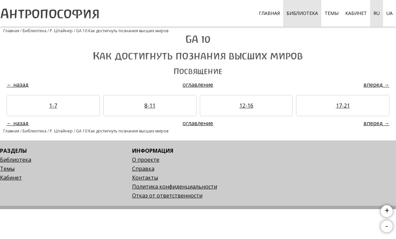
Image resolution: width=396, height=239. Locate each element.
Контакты (145, 177)
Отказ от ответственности (167, 195)
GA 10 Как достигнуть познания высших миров (122, 31)
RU (376, 13)
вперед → (376, 84)
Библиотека (302, 13)
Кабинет (356, 13)
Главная (269, 13)
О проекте (145, 159)
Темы (332, 13)
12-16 (246, 105)
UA (389, 13)
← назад (18, 84)
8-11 (149, 105)
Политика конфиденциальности (174, 186)
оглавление (198, 84)
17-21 (343, 105)
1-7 (53, 105)
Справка (143, 168)
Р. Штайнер (61, 31)
